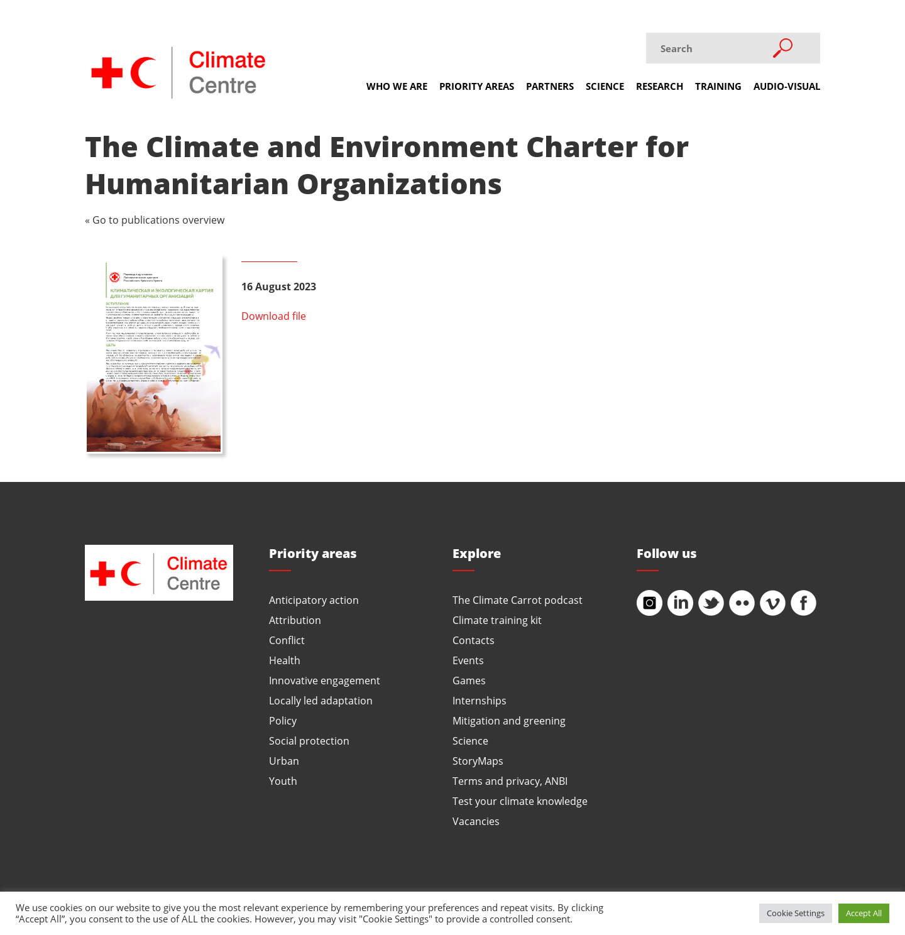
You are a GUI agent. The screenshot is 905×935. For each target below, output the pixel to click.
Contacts (473, 640)
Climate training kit (497, 619)
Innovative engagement (324, 680)
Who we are (396, 86)
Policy (283, 720)
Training (718, 86)
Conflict (287, 640)
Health (284, 660)
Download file (273, 315)
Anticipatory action (314, 599)
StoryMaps (477, 760)
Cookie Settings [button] (796, 913)
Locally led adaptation (321, 700)
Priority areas (476, 86)
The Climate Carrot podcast (517, 599)
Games (469, 680)
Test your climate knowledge (520, 800)
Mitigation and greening (509, 720)
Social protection (309, 740)
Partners (550, 86)
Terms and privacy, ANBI (510, 780)
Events (468, 660)
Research (659, 86)
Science (605, 86)
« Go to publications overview (154, 219)
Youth (283, 780)
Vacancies (476, 821)
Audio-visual (787, 86)
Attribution (295, 619)
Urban (284, 760)
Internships (479, 700)
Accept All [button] (864, 913)
